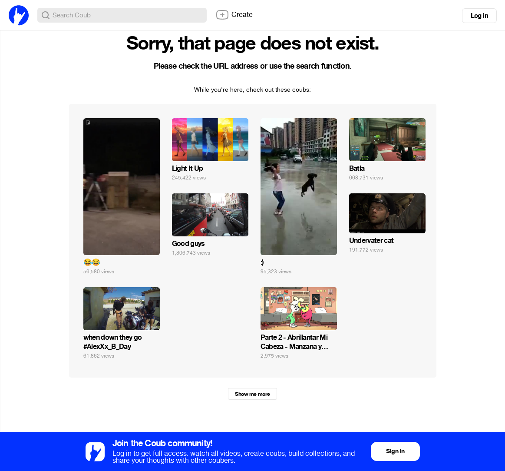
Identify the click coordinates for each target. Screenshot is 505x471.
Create (234, 15)
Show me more (252, 394)
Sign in (395, 451)
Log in (479, 15)
